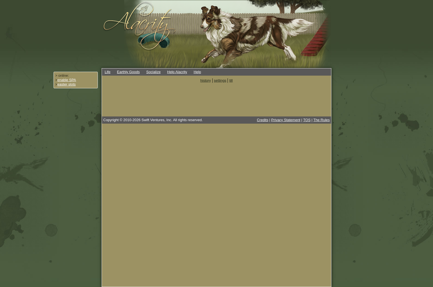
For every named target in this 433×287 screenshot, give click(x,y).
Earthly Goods (128, 72)
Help (197, 72)
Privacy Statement (285, 120)
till (231, 80)
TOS (307, 120)
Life (107, 72)
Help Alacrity (177, 72)
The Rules (321, 120)
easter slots (66, 84)
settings (220, 80)
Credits (262, 120)
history (205, 80)
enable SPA (66, 80)
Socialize (153, 72)
